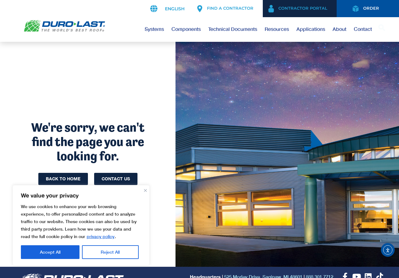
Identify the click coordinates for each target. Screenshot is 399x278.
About (339, 29)
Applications (310, 29)
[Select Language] (173, 8)
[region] (81, 225)
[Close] (145, 189)
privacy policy (100, 236)
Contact (363, 29)
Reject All (49, 252)
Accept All (109, 252)
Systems (154, 29)
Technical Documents (232, 29)
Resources (277, 29)
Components (186, 29)
